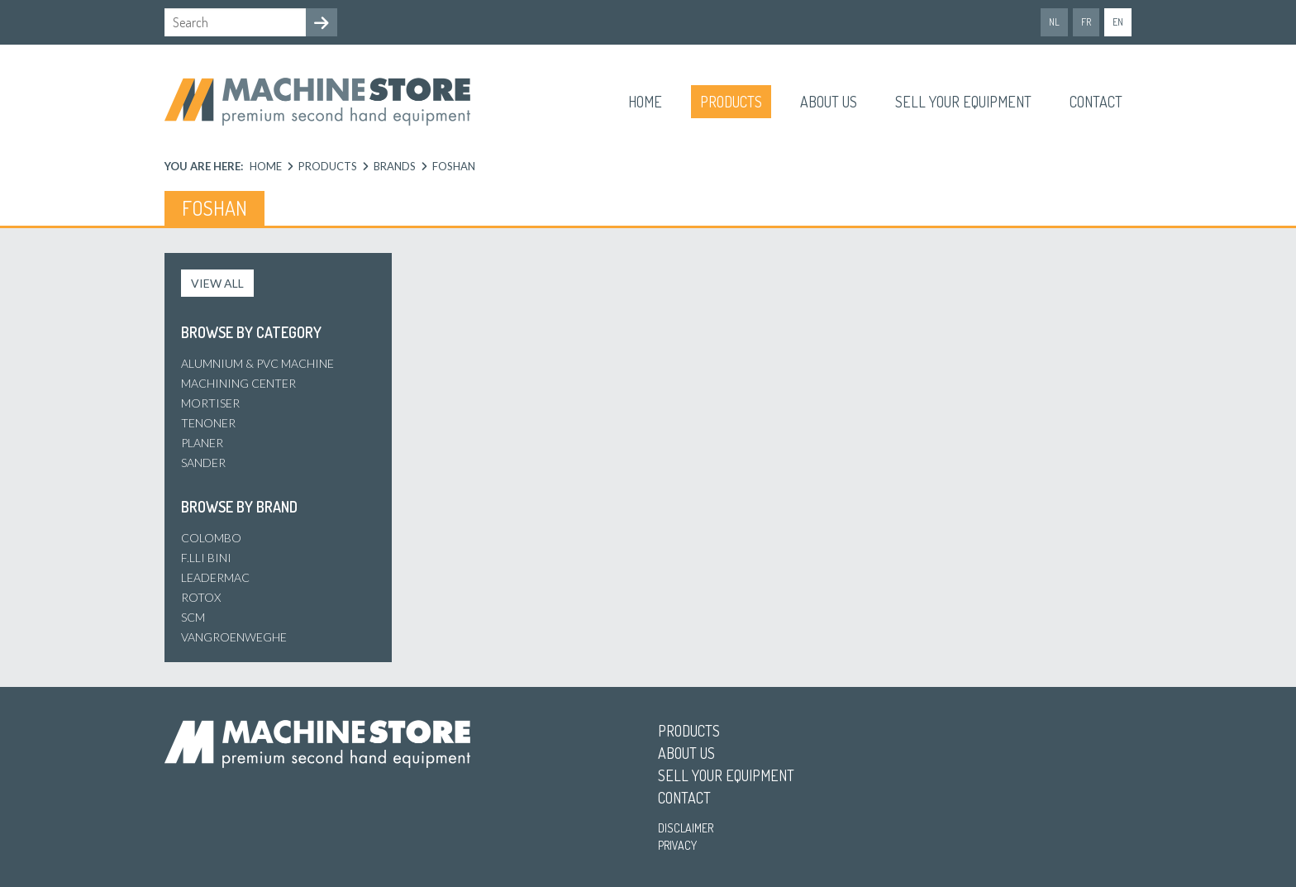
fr (1086, 22)
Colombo (211, 538)
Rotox (201, 597)
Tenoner (208, 423)
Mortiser (210, 403)
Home (645, 102)
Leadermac (215, 577)
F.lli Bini (206, 558)
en (1118, 22)
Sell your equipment (963, 102)
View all (217, 283)
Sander (203, 462)
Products (731, 102)
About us (828, 102)
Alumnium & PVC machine (257, 363)
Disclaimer (685, 828)
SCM (193, 617)
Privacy (677, 845)
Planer (202, 443)
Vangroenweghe (234, 637)
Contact (1096, 102)
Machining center (238, 383)
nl (1054, 22)
